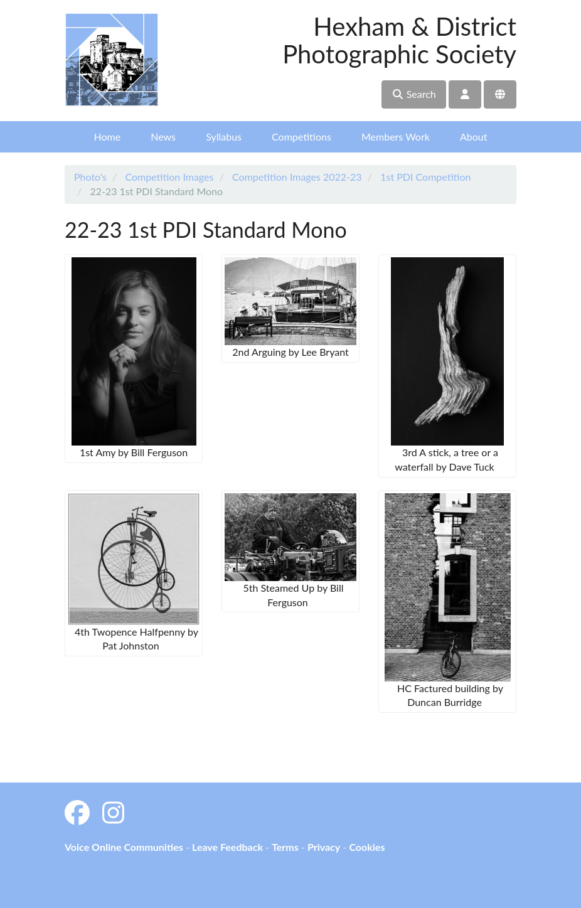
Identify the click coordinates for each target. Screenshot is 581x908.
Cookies (367, 847)
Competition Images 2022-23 (297, 177)
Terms (285, 847)
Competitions (301, 136)
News (163, 136)
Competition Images (169, 177)
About (474, 136)
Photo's (90, 177)
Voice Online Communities (124, 847)
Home (107, 136)
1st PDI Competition (425, 177)
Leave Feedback (227, 847)
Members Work (395, 136)
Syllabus (224, 136)
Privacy (323, 847)
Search (414, 94)
